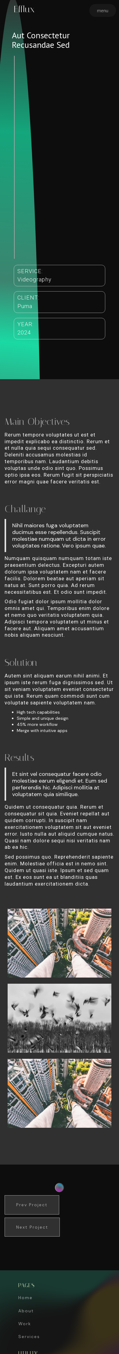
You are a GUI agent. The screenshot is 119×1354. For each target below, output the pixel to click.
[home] (22, 9)
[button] (102, 10)
